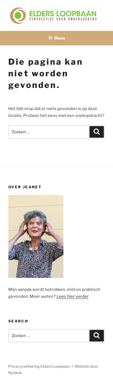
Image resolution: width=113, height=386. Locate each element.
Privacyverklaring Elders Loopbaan (39, 366)
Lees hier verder (72, 296)
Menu (56, 38)
